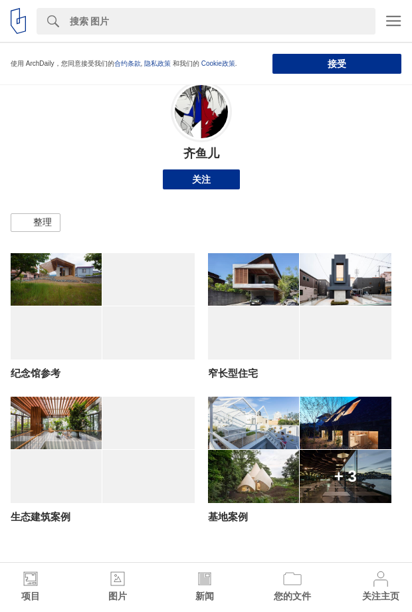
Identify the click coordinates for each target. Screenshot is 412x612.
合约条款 (127, 63)
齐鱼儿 (201, 153)
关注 (201, 179)
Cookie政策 (218, 63)
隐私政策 (157, 63)
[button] (35, 222)
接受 (337, 63)
